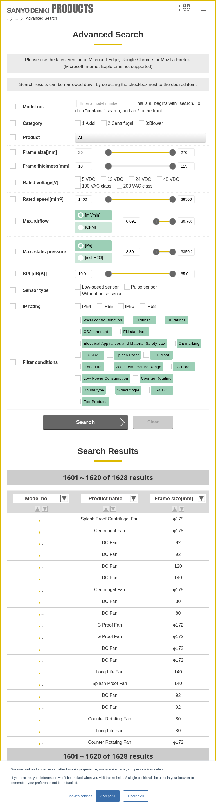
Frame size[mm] (40, 152)
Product (31, 137)
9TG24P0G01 (43, 530)
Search (85, 422)
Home (12, 18)
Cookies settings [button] (80, 796)
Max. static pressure (44, 251)
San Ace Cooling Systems (48, 18)
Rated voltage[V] (40, 182)
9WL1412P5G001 (42, 683)
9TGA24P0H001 (42, 589)
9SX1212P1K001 (42, 566)
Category (32, 123)
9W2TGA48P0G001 (42, 519)
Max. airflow (36, 221)
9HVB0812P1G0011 (42, 613)
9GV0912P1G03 (42, 542)
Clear (153, 422)
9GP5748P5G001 (42, 636)
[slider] (108, 152)
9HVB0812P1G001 (42, 601)
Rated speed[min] (43, 199)
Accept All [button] (107, 796)
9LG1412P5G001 (42, 672)
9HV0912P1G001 (42, 695)
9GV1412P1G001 (42, 577)
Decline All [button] (136, 796)
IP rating (32, 306)
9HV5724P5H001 (42, 648)
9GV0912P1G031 (42, 554)
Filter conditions (40, 362)
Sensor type (36, 290)
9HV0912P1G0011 (42, 707)
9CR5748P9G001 (42, 742)
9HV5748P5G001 (42, 660)
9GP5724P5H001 (42, 625)
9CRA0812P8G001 (42, 718)
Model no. (33, 106)
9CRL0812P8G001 (42, 730)
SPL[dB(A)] (35, 273)
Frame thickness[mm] (46, 166)
